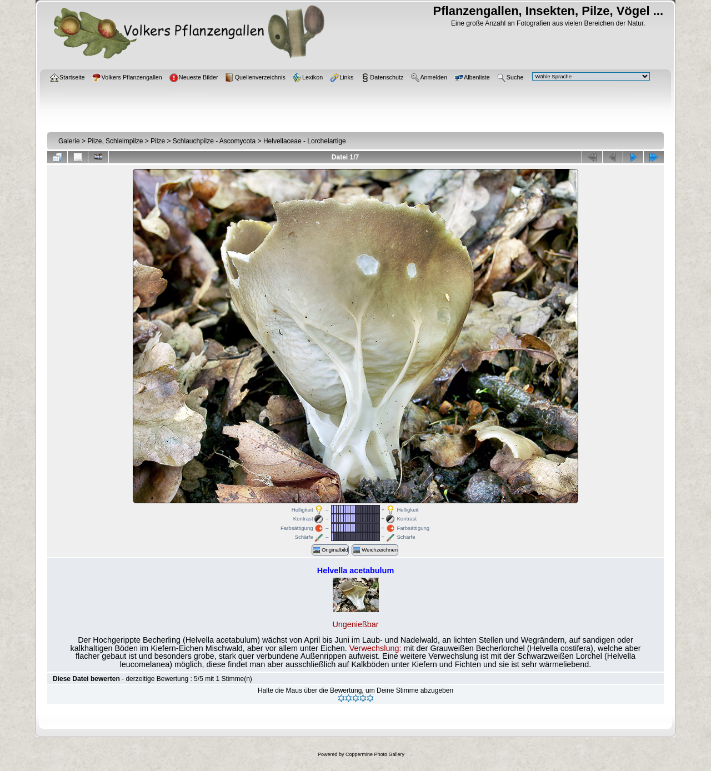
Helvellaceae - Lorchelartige (304, 141)
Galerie (69, 141)
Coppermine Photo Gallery (375, 754)
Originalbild (330, 549)
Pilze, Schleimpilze (115, 141)
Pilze (158, 141)
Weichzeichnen (375, 549)
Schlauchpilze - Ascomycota (214, 141)
